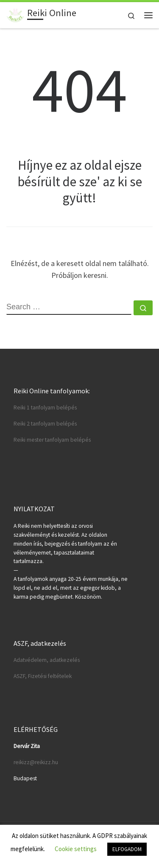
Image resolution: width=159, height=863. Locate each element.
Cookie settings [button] (76, 849)
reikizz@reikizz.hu (36, 762)
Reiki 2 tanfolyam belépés (45, 423)
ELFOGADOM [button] (127, 849)
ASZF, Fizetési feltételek (43, 676)
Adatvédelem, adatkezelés (47, 660)
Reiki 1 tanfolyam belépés (45, 407)
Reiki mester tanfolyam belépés (52, 439)
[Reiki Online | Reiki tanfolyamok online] (15, 14)
